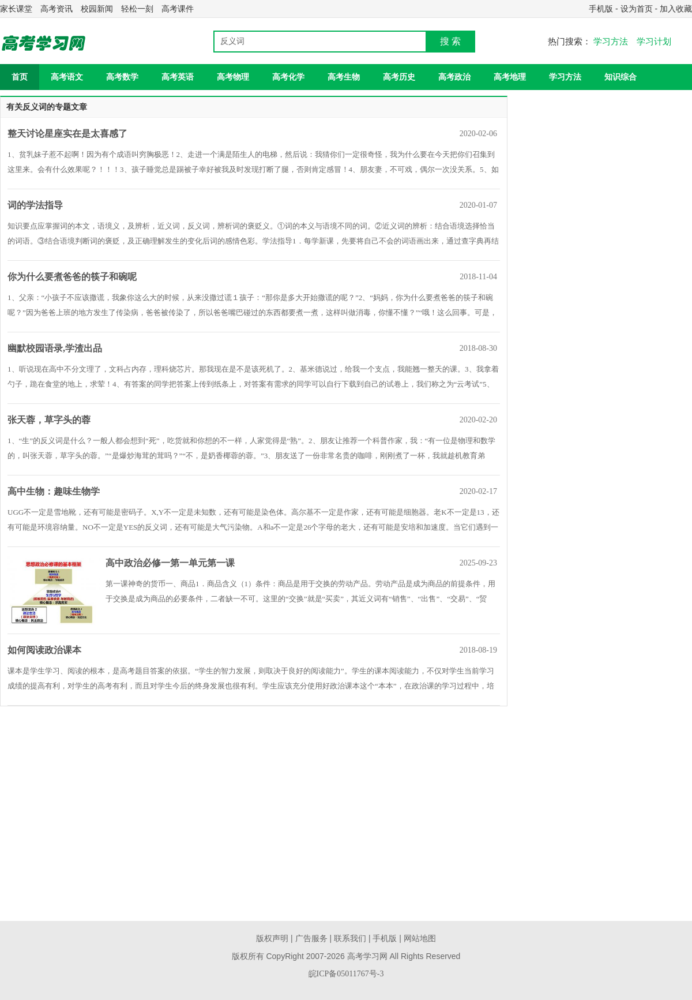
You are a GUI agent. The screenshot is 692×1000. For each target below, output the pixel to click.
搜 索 (450, 41)
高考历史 (399, 76)
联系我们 (350, 938)
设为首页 (636, 8)
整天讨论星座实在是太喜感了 (67, 133)
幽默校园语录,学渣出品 (54, 348)
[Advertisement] (295, 834)
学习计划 (654, 41)
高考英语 (177, 76)
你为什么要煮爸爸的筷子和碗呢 (72, 277)
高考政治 (454, 76)
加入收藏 (676, 8)
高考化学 (288, 76)
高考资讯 (56, 8)
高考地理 (510, 76)
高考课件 (177, 8)
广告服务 (311, 938)
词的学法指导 (35, 205)
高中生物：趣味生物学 (53, 491)
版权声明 (272, 938)
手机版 (601, 8)
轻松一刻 (137, 8)
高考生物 (344, 76)
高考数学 (122, 76)
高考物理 (233, 76)
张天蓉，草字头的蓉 (49, 420)
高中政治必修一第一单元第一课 (170, 563)
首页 (20, 76)
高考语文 (67, 76)
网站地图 (420, 938)
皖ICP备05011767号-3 (346, 973)
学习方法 (610, 41)
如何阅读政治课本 (44, 650)
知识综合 (620, 76)
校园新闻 (97, 8)
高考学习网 (367, 956)
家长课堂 (16, 8)
